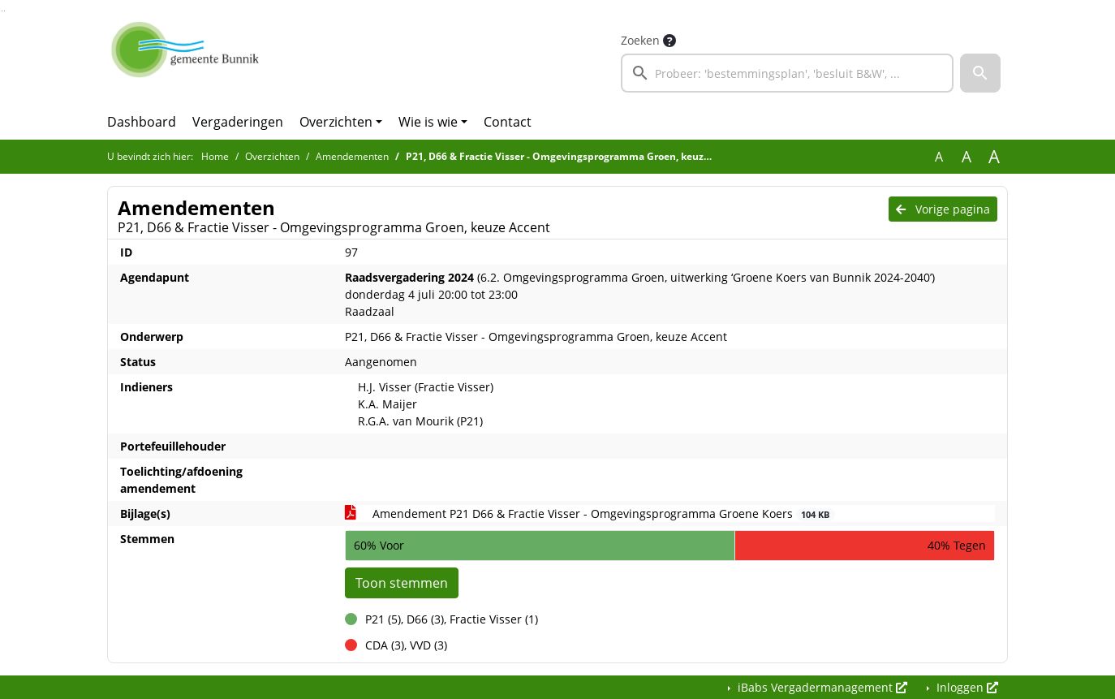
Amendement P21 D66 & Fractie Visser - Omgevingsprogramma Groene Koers (590, 513)
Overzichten (335, 122)
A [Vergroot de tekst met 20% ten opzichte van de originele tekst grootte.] (966, 156)
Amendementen (352, 156)
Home (215, 156)
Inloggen (965, 687)
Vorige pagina (943, 209)
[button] (980, 73)
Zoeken (640, 40)
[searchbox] (787, 73)
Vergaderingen (237, 122)
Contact (508, 122)
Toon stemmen (401, 583)
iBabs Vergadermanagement (820, 687)
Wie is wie (428, 122)
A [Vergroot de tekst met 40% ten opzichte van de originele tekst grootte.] (994, 156)
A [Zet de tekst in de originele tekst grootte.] (939, 157)
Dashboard (141, 122)
